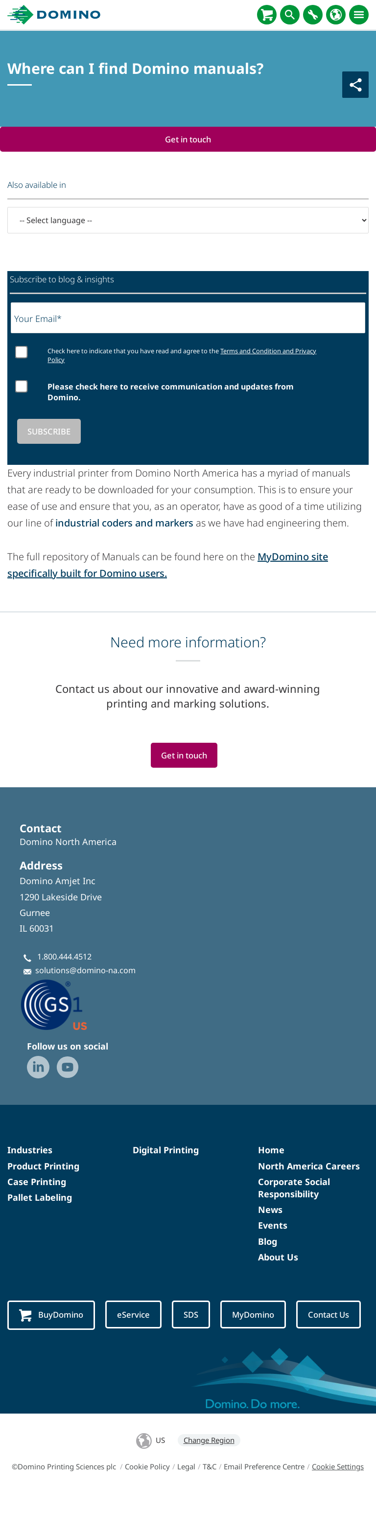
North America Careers (309, 1166)
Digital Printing (166, 1151)
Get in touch (188, 139)
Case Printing (36, 1182)
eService (135, 1315)
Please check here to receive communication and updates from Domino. (170, 392)
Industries (29, 1151)
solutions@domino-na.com (85, 970)
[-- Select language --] (188, 220)
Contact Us (40, 1352)
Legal (186, 1503)
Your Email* (38, 318)
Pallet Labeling (39, 1198)
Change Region (209, 1477)
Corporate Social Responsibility (294, 1188)
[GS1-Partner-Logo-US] (69, 1005)
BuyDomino (52, 1315)
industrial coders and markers (124, 523)
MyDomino (256, 1315)
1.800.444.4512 (64, 957)
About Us (278, 1257)
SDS (193, 1315)
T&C (209, 1503)
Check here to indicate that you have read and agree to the (181, 356)
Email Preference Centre (264, 1503)
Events (272, 1226)
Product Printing (43, 1166)
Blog (267, 1242)
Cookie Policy (147, 1503)
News (270, 1210)
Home (271, 1151)
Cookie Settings (338, 1503)
